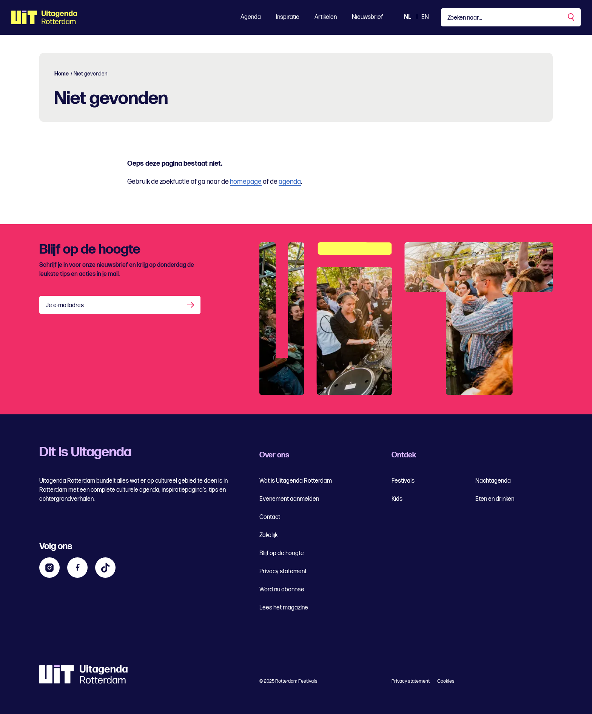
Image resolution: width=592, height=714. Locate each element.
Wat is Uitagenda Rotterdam (295, 481)
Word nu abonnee (281, 589)
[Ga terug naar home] (44, 17)
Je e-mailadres (65, 305)
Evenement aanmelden (289, 499)
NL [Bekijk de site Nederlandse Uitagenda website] (407, 17)
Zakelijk (268, 535)
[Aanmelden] (191, 305)
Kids (397, 499)
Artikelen (325, 17)
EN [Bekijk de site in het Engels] (425, 17)
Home (61, 74)
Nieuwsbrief (367, 17)
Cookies (446, 681)
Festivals (403, 481)
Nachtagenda (493, 481)
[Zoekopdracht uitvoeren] (572, 17)
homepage (246, 182)
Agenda (250, 17)
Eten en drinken (494, 499)
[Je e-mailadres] (119, 305)
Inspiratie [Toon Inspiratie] (287, 17)
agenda (290, 182)
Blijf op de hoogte (281, 553)
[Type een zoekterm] (511, 17)
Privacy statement (283, 571)
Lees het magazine (283, 607)
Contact (269, 517)
